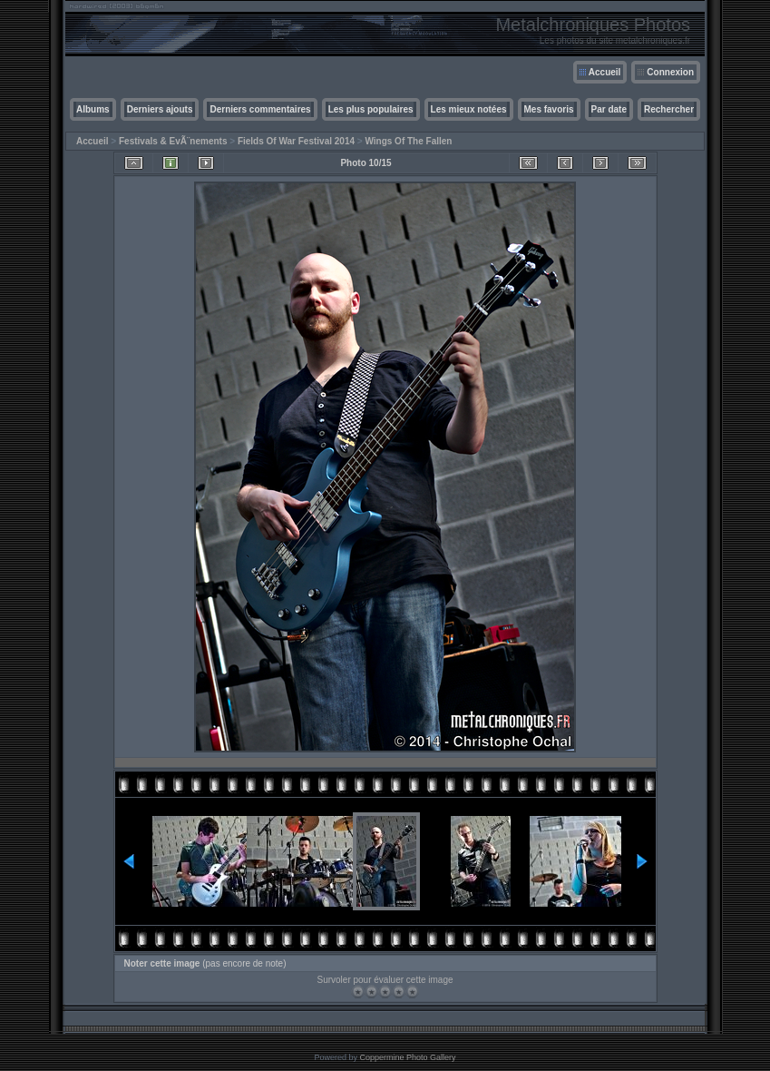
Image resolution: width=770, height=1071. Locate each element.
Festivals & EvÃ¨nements (173, 141)
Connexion (670, 72)
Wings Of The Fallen (408, 141)
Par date (609, 109)
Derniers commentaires (260, 109)
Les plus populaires (371, 109)
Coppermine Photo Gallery (407, 1057)
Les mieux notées (469, 109)
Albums (93, 109)
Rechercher (669, 109)
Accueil (605, 72)
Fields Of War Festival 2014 (296, 141)
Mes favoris (549, 109)
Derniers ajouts (160, 109)
